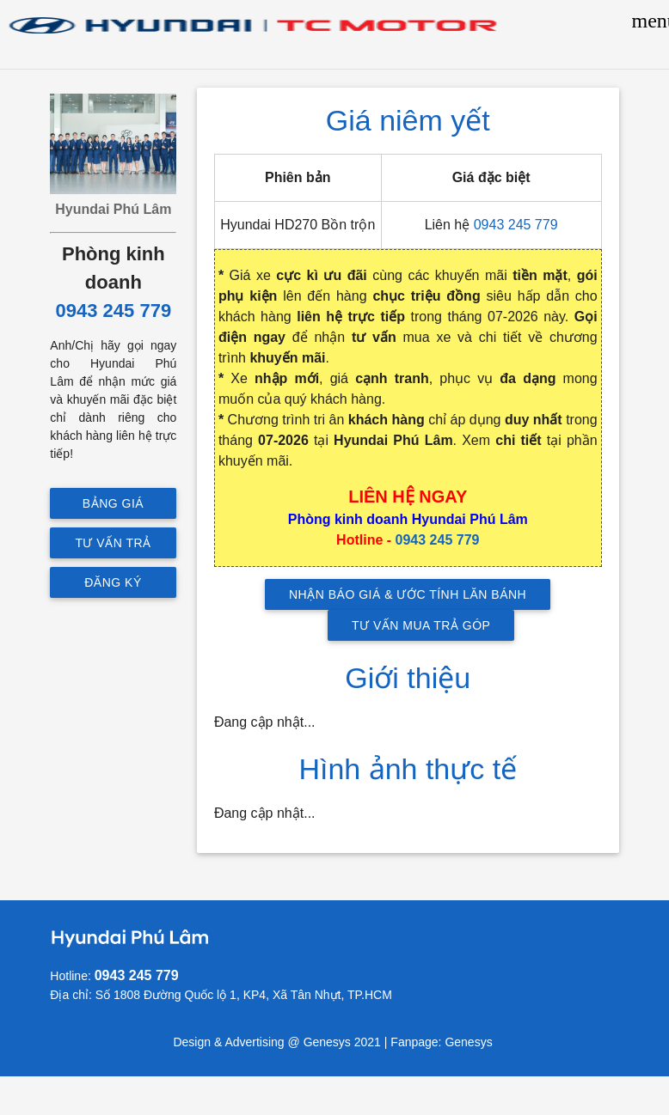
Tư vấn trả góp (113, 547)
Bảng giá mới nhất (113, 508)
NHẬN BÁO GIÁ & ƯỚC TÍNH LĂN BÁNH (407, 594)
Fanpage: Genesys (442, 1042)
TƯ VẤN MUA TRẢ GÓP (421, 625)
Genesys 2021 (342, 1042)
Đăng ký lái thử (114, 587)
